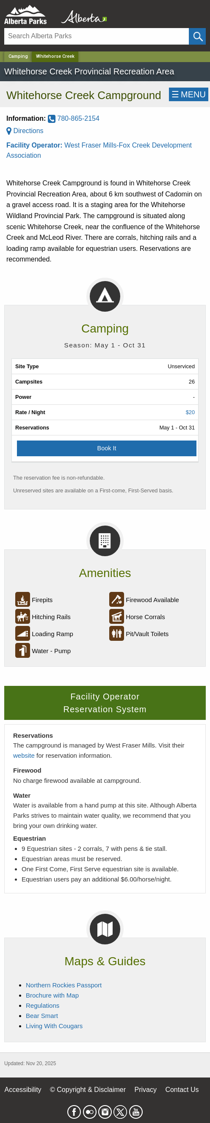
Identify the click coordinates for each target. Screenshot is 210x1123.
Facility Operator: (35, 145)
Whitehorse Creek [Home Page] (55, 56)
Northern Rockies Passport (64, 985)
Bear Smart (42, 1015)
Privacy (145, 1089)
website (24, 755)
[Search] (96, 36)
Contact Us (182, 1089)
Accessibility (22, 1089)
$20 (190, 412)
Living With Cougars (54, 1025)
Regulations (42, 1005)
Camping (18, 56)
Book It (106, 448)
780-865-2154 (73, 118)
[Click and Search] (197, 36)
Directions (25, 130)
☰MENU (188, 94)
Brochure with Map (52, 995)
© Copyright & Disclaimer (88, 1089)
